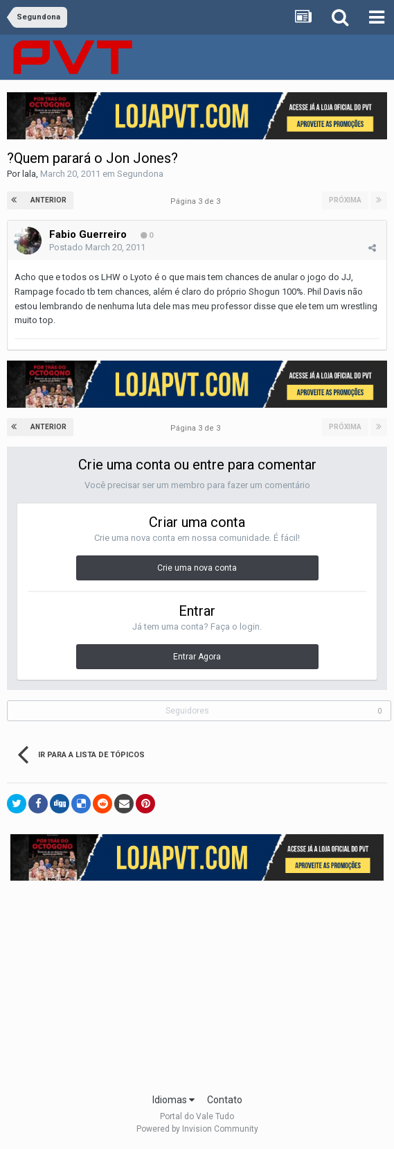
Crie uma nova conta (197, 568)
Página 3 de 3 (197, 201)
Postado (97, 247)
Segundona (140, 174)
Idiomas (173, 1099)
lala (29, 174)
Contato (224, 1099)
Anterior (48, 200)
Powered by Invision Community (197, 1129)
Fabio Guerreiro (88, 234)
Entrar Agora (197, 657)
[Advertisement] (202, 982)
